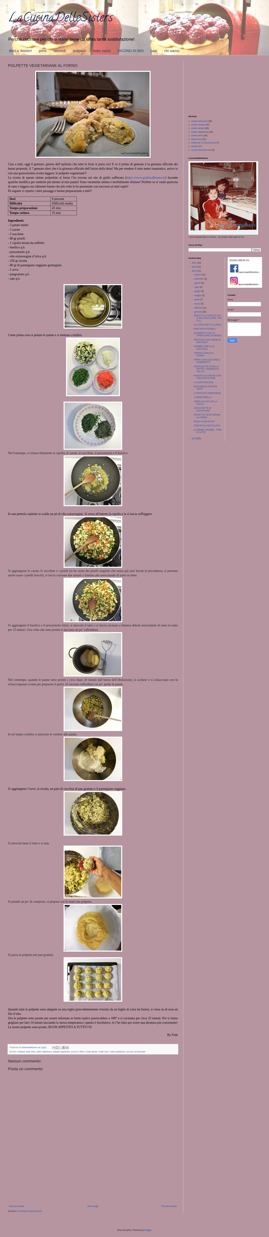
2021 (194, 263)
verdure (194, 146)
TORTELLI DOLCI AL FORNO (204, 354)
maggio (198, 295)
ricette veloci (197, 135)
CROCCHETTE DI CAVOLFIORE (202, 409)
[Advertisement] (93, 1176)
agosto (197, 283)
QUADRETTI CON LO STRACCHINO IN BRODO (208, 334)
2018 (194, 438)
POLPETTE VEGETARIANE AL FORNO (207, 416)
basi (154, 51)
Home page (92, 1206)
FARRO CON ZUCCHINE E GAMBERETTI (207, 361)
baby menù (102, 51)
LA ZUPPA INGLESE (203, 382)
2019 (194, 271)
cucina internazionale (201, 150)
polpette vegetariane (61, 1052)
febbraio (198, 308)
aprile (197, 299)
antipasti (79, 51)
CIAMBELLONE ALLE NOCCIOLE (204, 347)
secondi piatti (139, 1052)
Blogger (148, 1230)
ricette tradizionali (199, 121)
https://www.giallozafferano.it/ (145, 177)
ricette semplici (198, 124)
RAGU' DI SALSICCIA (204, 421)
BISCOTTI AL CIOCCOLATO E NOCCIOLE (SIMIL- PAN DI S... (208, 318)
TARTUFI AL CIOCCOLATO (207, 425)
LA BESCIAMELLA (203, 397)
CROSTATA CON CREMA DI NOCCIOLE (207, 341)
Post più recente (16, 1206)
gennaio (198, 312)
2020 (194, 267)
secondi (59, 51)
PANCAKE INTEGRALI (205, 329)
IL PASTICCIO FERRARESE (207, 393)
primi (42, 51)
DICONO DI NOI (131, 51)
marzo (197, 303)
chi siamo (171, 51)
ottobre (198, 274)
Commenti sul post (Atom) (29, 1211)
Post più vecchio (169, 1206)
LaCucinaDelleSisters (60, 18)
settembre (199, 279)
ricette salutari (92, 1052)
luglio (197, 287)
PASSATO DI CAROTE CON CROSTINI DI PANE (207, 376)
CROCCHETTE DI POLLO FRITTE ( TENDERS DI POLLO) (206, 369)
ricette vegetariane (117, 1052)
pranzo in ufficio (77, 1052)
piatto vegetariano (44, 1052)
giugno (197, 291)
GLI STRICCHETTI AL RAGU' (208, 325)
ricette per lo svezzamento (203, 143)
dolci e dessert (20, 51)
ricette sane (103, 1052)
